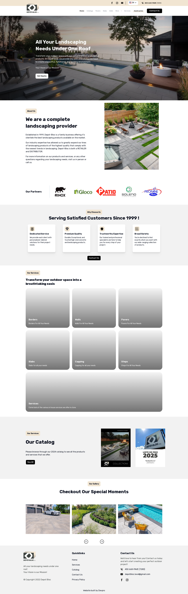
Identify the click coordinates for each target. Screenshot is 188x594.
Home (82, 11)
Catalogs (90, 11)
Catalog (75, 570)
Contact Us (154, 11)
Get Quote (42, 76)
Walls (111, 11)
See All (29, 462)
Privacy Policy (78, 579)
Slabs (105, 11)
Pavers (98, 11)
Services (127, 11)
